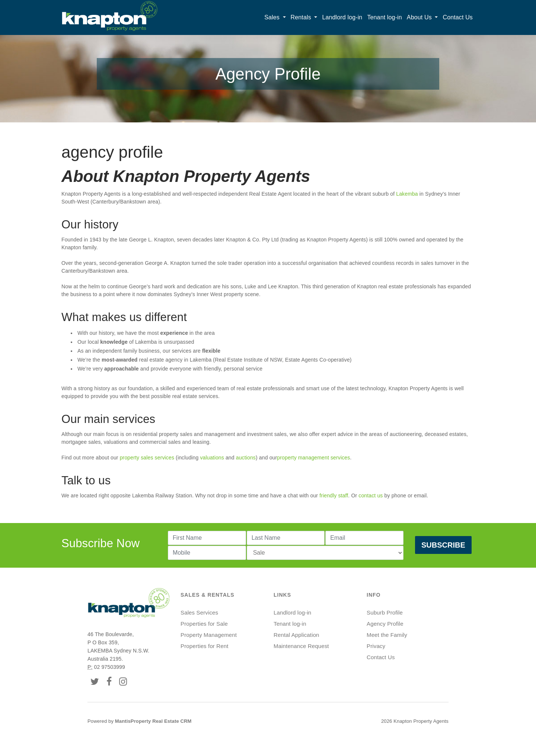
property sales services (148, 458)
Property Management (209, 635)
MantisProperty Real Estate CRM (153, 721)
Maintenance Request (301, 646)
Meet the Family (387, 635)
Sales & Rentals (207, 595)
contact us (370, 495)
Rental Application (296, 635)
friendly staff (333, 495)
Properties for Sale (204, 623)
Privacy (376, 646)
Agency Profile (385, 623)
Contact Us (458, 17)
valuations (212, 458)
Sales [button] (272, 17)
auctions (246, 458)
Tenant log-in (384, 17)
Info (373, 595)
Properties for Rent (205, 646)
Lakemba (407, 194)
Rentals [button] (302, 17)
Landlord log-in (342, 17)
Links (282, 595)
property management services (313, 458)
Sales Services (199, 612)
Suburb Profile (385, 612)
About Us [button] (420, 17)
